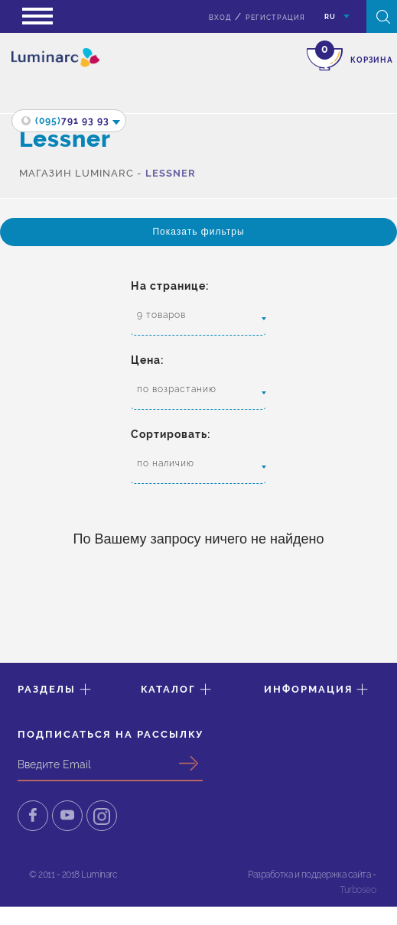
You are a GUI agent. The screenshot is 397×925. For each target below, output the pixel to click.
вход (220, 17)
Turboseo (358, 889)
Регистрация (275, 17)
